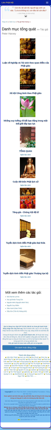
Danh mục (12, 22)
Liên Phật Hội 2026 (20, 392)
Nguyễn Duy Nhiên (13, 305)
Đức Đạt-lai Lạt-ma (13, 297)
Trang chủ (4, 22)
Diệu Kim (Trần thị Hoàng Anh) (17, 311)
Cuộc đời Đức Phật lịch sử (25, 182)
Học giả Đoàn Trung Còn (15, 299)
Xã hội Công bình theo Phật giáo (25, 93)
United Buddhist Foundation (36, 392)
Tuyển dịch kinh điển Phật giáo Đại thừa (25, 243)
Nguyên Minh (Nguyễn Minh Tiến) (18, 302)
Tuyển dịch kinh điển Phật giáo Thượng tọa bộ (25, 273)
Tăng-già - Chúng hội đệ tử (25, 212)
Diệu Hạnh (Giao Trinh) (14, 308)
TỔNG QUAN (25, 151)
